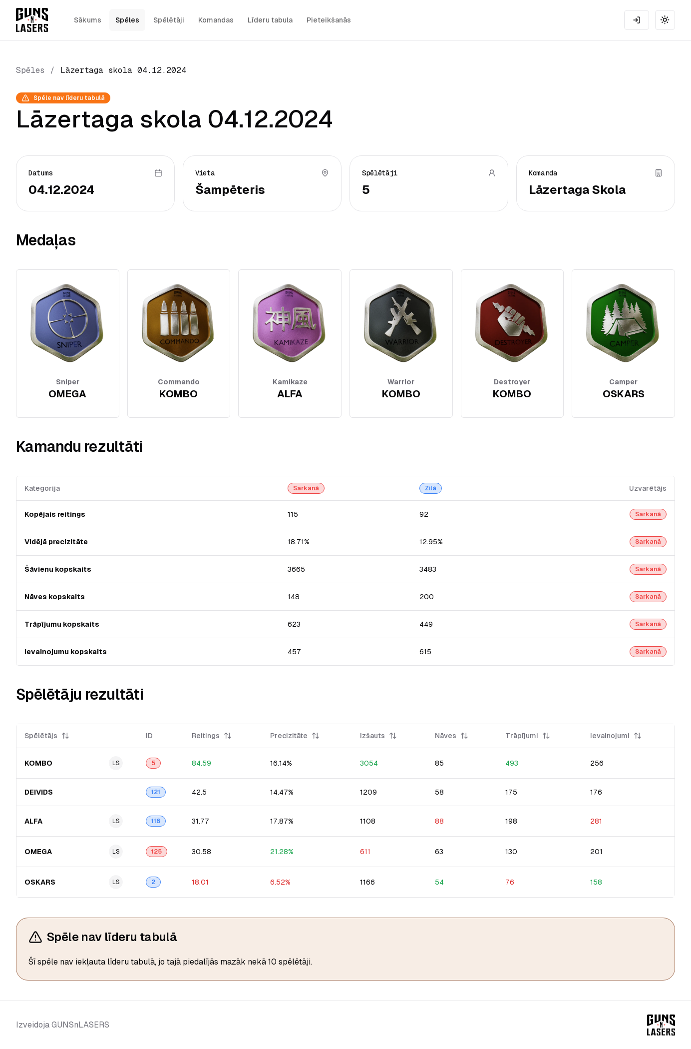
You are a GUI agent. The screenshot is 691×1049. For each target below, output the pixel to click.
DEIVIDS (38, 792)
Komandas (216, 20)
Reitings (212, 736)
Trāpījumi (527, 736)
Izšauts (378, 736)
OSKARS (39, 882)
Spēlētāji (168, 20)
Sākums (87, 20)
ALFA (33, 821)
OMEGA (38, 852)
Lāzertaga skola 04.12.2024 (123, 70)
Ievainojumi (616, 736)
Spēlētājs (46, 736)
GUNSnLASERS (80, 1025)
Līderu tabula (270, 20)
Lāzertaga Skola (577, 189)
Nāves (451, 736)
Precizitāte (295, 736)
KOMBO (38, 763)
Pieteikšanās (329, 20)
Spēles (127, 20)
